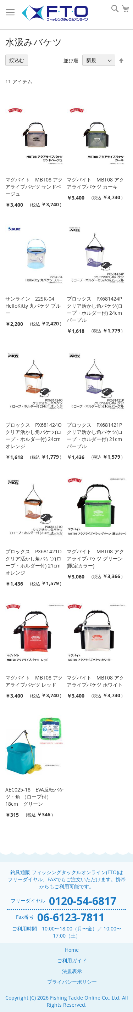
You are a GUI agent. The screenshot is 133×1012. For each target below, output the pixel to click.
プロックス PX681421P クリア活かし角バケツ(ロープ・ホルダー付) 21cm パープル (95, 435)
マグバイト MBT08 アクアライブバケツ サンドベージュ (34, 186)
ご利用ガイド (72, 960)
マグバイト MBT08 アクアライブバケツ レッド (34, 681)
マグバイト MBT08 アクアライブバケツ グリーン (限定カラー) (95, 558)
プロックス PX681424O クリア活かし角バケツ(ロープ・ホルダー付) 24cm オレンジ (33, 435)
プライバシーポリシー (72, 981)
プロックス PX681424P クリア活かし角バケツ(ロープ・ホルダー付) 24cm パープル (95, 309)
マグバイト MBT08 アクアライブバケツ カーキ (95, 183)
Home (72, 949)
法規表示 (72, 971)
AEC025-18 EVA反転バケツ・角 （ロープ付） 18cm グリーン (34, 796)
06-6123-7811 (71, 917)
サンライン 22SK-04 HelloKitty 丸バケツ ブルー (33, 305)
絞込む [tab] (16, 60)
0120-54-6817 (82, 901)
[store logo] (54, 13)
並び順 (70, 60)
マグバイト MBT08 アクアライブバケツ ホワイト (95, 681)
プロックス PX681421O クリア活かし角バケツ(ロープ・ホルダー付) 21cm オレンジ (33, 562)
